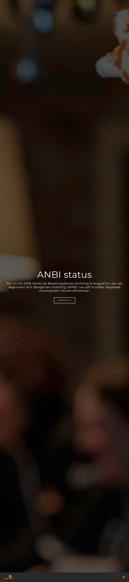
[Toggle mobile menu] (124, 577)
